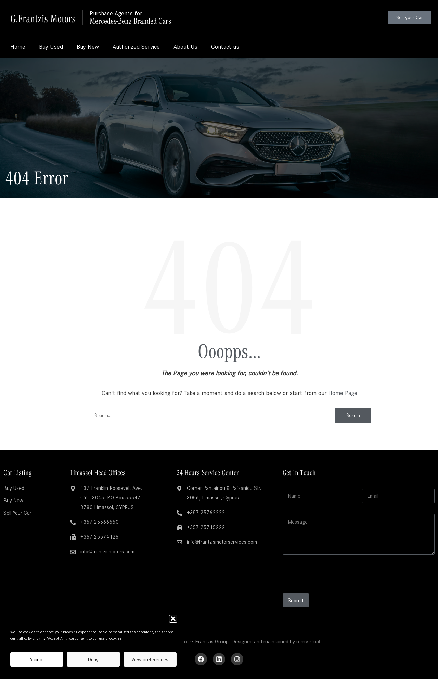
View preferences (149, 659)
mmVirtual (308, 641)
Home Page (342, 393)
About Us (185, 46)
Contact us (225, 46)
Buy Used (51, 46)
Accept (36, 659)
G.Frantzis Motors (47, 17)
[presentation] (335, 589)
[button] (173, 618)
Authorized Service (136, 46)
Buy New (88, 46)
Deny (93, 659)
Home (17, 46)
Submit (296, 600)
